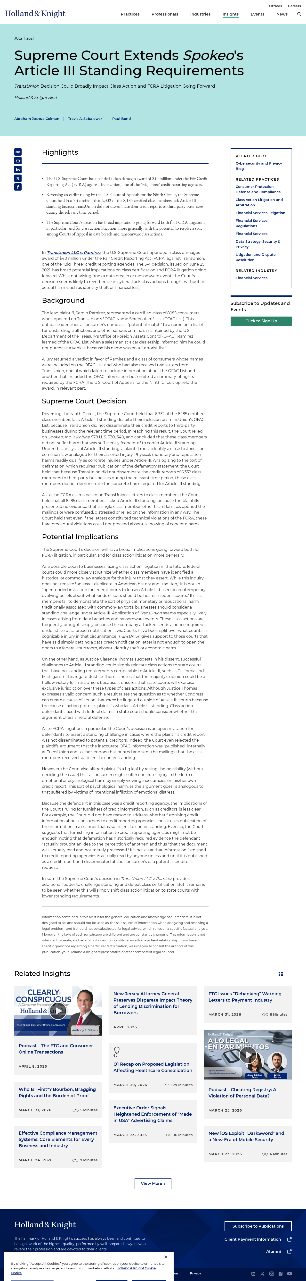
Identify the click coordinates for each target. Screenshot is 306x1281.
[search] (299, 14)
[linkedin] (253, 1274)
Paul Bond (121, 119)
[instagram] (271, 1274)
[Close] (166, 1268)
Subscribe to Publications (258, 1226)
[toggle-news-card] (281, 974)
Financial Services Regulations (251, 223)
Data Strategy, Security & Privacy (258, 244)
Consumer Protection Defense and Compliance (258, 189)
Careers (294, 6)
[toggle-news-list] (289, 974)
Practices (130, 14)
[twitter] (262, 1274)
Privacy (195, 1273)
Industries (200, 14)
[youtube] (289, 1274)
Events (257, 14)
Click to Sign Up (261, 321)
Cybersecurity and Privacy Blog (259, 166)
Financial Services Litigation (260, 213)
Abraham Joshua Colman (36, 119)
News (282, 14)
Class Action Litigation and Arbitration (259, 202)
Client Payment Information (253, 1239)
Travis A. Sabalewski (86, 119)
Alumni (273, 1251)
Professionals (165, 14)
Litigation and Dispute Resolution (256, 257)
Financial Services (251, 234)
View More (151, 1183)
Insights (231, 14)
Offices (275, 6)
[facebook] (280, 1274)
